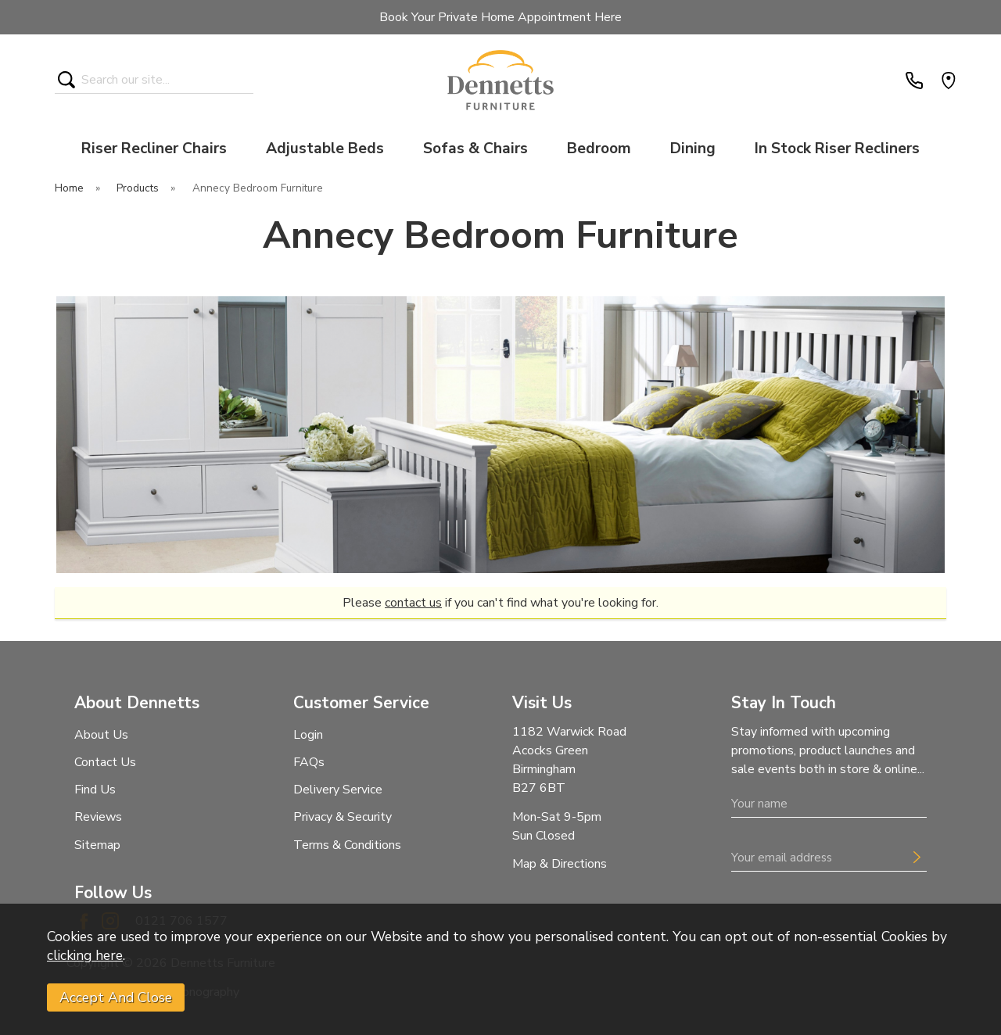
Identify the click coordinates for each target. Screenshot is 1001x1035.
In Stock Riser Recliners (837, 148)
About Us (101, 734)
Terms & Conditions (347, 845)
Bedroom (599, 148)
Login (308, 734)
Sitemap (97, 845)
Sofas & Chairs (475, 148)
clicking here (85, 955)
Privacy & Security (342, 816)
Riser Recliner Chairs (154, 148)
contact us (413, 602)
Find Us (95, 789)
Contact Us (105, 762)
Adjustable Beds (325, 148)
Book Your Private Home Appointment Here (500, 17)
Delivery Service (337, 789)
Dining (693, 148)
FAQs (309, 762)
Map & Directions (559, 863)
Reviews (98, 816)
